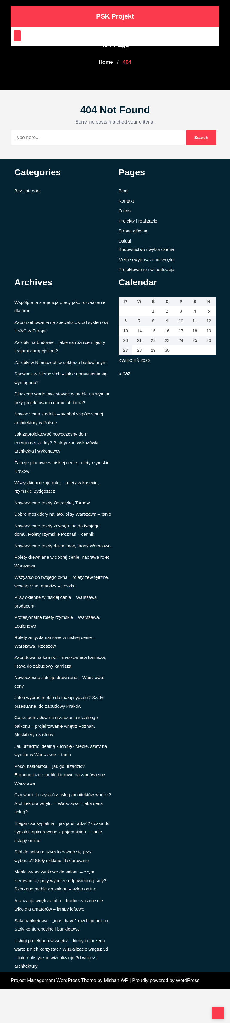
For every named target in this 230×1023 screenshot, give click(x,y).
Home (104, 62)
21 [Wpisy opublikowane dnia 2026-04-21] (139, 1001)
